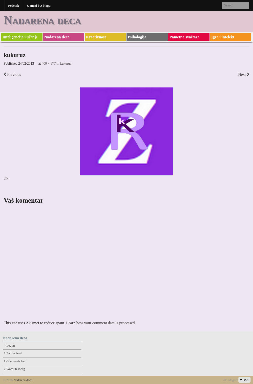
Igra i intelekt (222, 37)
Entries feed (13, 353)
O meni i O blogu (38, 5)
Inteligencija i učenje (20, 37)
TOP (244, 380)
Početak (13, 5)
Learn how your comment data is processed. (101, 323)
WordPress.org (15, 369)
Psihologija (137, 37)
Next (243, 74)
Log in (10, 345)
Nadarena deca (42, 20)
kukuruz (65, 63)
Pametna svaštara (184, 37)
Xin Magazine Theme (236, 380)
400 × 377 (49, 63)
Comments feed (16, 361)
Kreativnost (96, 37)
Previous (12, 74)
